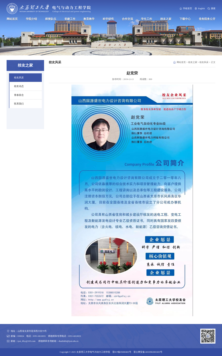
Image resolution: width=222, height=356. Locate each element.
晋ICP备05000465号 (121, 352)
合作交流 (127, 19)
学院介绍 (31, 19)
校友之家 (165, 19)
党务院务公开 (207, 19)
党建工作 (69, 19)
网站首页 (12, 19)
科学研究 (108, 19)
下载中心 (185, 19)
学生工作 (146, 19)
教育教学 (89, 19)
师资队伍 (50, 19)
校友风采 (203, 62)
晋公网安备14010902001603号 (148, 352)
